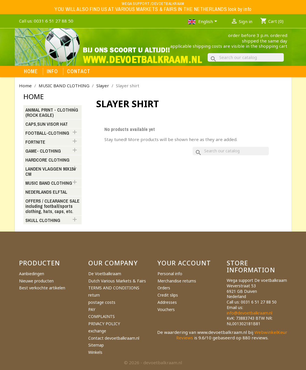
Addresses (167, 302)
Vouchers (166, 309)
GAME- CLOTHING (43, 151)
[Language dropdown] (208, 21)
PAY (91, 309)
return (94, 295)
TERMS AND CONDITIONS (113, 288)
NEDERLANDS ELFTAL (46, 192)
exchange (97, 331)
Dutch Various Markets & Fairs (117, 281)
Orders (163, 288)
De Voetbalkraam (104, 273)
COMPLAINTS (101, 316)
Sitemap (96, 345)
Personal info (169, 273)
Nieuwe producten (36, 281)
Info (52, 71)
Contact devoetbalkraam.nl (113, 338)
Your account (184, 262)
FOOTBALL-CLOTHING (47, 133)
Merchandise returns (176, 281)
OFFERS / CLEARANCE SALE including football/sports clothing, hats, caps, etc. (52, 206)
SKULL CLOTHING (42, 220)
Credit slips (167, 295)
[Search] (246, 57)
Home (31, 71)
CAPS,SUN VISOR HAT (46, 124)
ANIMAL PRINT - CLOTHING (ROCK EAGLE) (51, 112)
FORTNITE (35, 142)
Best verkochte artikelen (42, 288)
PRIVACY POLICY (104, 323)
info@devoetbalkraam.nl (249, 313)
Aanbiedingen (31, 273)
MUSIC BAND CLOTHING (48, 183)
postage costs (101, 302)
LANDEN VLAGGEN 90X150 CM (50, 171)
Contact (79, 71)
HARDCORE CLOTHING (47, 160)
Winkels (95, 352)
